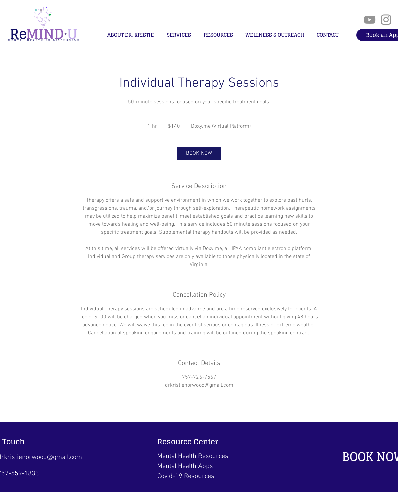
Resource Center (187, 441)
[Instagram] (386, 20)
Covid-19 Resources (185, 476)
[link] (199, 153)
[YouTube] (370, 20)
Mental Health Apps (185, 466)
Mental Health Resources (192, 456)
